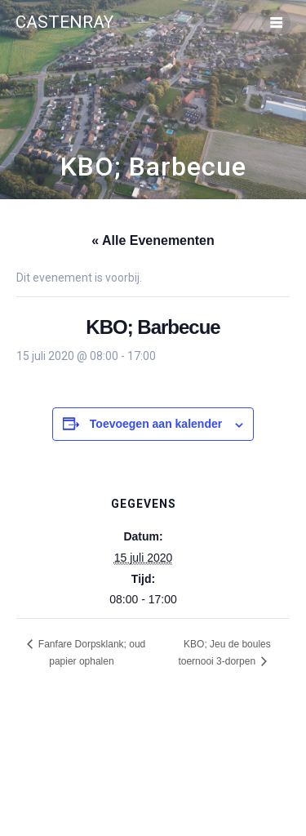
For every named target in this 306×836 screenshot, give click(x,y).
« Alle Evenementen (153, 240)
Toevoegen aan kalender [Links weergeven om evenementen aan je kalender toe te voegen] (156, 423)
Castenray (64, 22)
